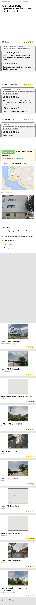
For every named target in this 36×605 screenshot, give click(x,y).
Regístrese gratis (8, 152)
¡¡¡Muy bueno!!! (9, 240)
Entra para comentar (18, 158)
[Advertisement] (18, 78)
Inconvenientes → (8, 244)
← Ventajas (5, 227)
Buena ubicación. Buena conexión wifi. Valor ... (19, 236)
